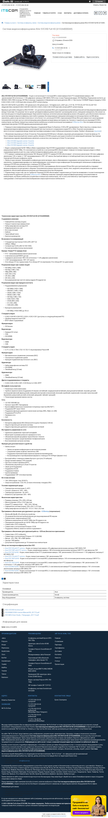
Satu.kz (63, 814)
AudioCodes (6, 651)
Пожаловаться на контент (58, 816)
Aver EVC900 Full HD (12, 566)
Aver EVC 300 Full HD (12, 558)
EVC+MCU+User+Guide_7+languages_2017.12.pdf (22, 615)
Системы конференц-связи (26, 23)
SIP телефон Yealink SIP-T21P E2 (39, 685)
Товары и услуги (49, 13)
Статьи (57, 661)
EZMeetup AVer (78, 122)
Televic (4, 674)
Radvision (5, 677)
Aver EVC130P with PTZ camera (16, 550)
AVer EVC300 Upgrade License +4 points (20, 143)
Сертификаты (59, 648)
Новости (58, 658)
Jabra (3, 638)
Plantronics (5, 648)
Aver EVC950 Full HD (12, 571)
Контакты (68, 13)
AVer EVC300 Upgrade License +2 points (20, 141)
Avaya (4, 645)
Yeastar (4, 671)
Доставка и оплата (81, 13)
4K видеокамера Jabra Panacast (39, 654)
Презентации (59, 664)
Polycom (4, 641)
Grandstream (6, 661)
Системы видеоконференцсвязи (49, 23)
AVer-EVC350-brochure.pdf (14, 610)
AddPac (4, 667)
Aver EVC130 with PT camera (15, 548)
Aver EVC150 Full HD (12, 552)
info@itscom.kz (24, 761)
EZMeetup (45, 511)
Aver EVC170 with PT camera (15, 556)
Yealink (4, 664)
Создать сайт (18, 1)
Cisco (3, 654)
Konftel (4, 658)
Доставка (58, 651)
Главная (37, 13)
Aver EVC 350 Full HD (12, 562)
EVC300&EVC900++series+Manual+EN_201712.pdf (22, 612)
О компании (59, 641)
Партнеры (58, 645)
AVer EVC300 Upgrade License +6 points (20, 145)
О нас (60, 13)
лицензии (97, 131)
